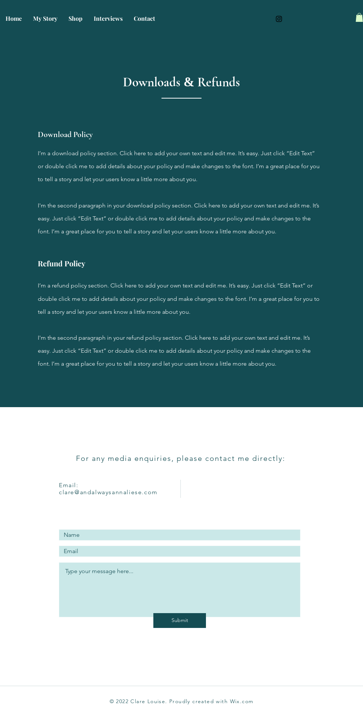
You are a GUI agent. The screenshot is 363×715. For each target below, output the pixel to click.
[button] (359, 17)
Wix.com (242, 701)
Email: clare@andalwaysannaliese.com (108, 489)
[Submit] (179, 620)
